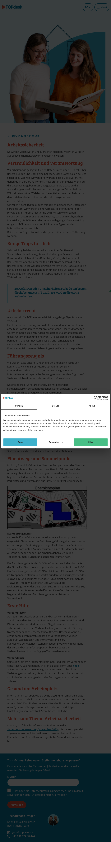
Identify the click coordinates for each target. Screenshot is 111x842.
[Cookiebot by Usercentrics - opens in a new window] (96, 398)
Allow (91, 442)
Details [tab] (55, 406)
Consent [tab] (19, 406)
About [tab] (92, 406)
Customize (55, 442)
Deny (20, 442)
